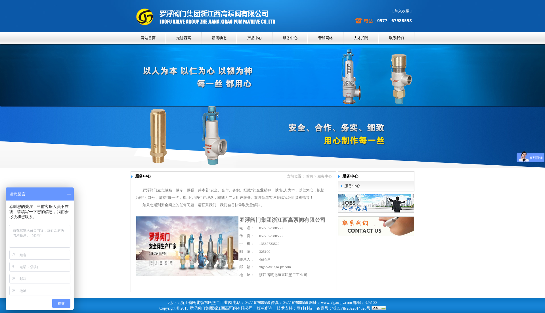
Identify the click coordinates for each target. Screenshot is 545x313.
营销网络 (325, 38)
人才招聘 (361, 38)
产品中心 (254, 38)
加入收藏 (402, 11)
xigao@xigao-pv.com (275, 267)
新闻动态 (219, 38)
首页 (309, 176)
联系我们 (396, 38)
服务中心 (290, 38)
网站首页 (148, 38)
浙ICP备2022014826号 (351, 308)
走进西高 (183, 38)
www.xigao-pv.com (336, 303)
